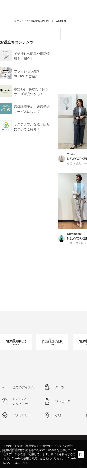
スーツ (59, 387)
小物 (58, 415)
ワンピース (62, 401)
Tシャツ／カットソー (20, 401)
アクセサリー (22, 415)
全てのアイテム (23, 387)
